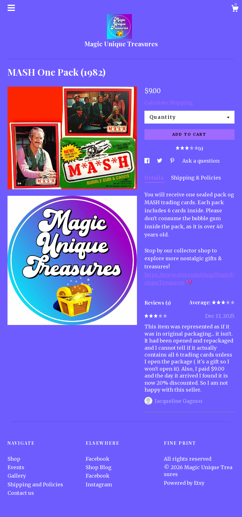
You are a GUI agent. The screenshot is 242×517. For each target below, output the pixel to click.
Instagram (99, 484)
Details (154, 178)
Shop (14, 459)
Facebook (97, 459)
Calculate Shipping (168, 102)
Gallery (17, 476)
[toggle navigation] (11, 8)
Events (16, 467)
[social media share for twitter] (160, 161)
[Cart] (234, 9)
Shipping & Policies (196, 178)
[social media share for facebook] (147, 161)
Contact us (21, 493)
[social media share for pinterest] (173, 161)
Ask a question (200, 161)
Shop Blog (98, 467)
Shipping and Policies (35, 484)
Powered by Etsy (184, 483)
